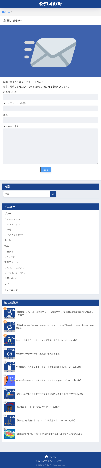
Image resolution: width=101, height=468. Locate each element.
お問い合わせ (11, 278)
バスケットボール (15, 235)
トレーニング (11, 290)
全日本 (10, 252)
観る (6, 246)
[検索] (53, 194)
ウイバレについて (15, 268)
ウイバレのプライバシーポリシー (50, 461)
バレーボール (13, 219)
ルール (7, 240)
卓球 (9, 230)
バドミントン (13, 224)
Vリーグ (11, 257)
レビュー (8, 284)
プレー (7, 214)
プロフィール (11, 262)
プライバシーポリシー (17, 273)
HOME (50, 456)
